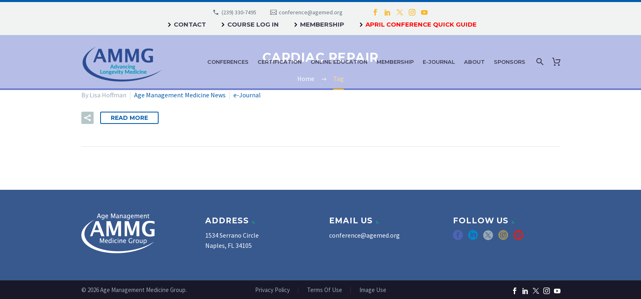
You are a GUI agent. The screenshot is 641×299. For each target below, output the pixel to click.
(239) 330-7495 (239, 12)
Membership (322, 24)
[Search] (539, 62)
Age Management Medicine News (180, 95)
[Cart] (558, 62)
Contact (190, 24)
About (474, 61)
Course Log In (253, 24)
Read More (129, 117)
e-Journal (439, 61)
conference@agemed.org (311, 12)
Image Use (372, 290)
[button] (87, 118)
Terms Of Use (324, 290)
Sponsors (509, 61)
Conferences (228, 61)
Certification (280, 61)
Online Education (339, 61)
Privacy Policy (272, 290)
